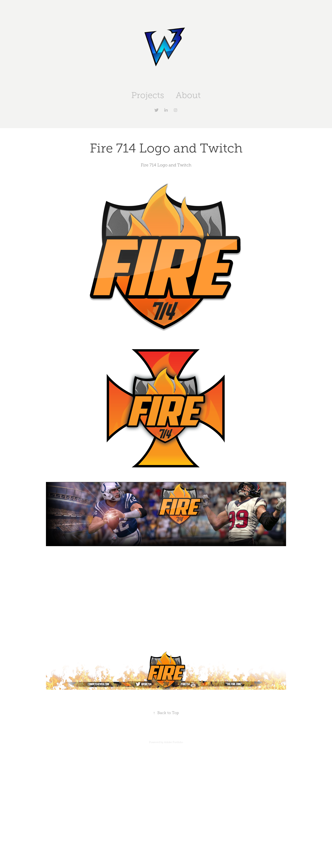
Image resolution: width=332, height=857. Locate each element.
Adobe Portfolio (173, 742)
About (188, 95)
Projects (147, 95)
